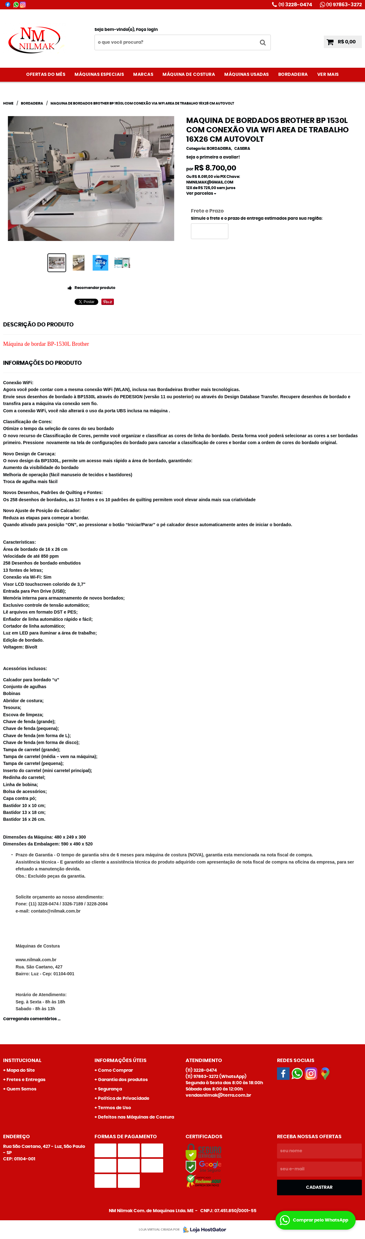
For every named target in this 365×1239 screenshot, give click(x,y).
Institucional (22, 1060)
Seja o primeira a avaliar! (213, 157)
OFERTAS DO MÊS (45, 74)
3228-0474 (295, 4)
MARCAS (143, 74)
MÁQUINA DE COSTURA (189, 74)
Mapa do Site (21, 1070)
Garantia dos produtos (123, 1080)
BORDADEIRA (293, 74)
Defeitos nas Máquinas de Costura (136, 1117)
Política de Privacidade (123, 1098)
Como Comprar (115, 1070)
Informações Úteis (121, 1060)
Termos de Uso (114, 1108)
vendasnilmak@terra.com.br (218, 1095)
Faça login (147, 30)
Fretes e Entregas (26, 1080)
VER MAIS (328, 74)
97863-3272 (344, 4)
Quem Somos (21, 1089)
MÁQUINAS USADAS (246, 74)
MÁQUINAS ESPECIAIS (99, 74)
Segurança (110, 1089)
